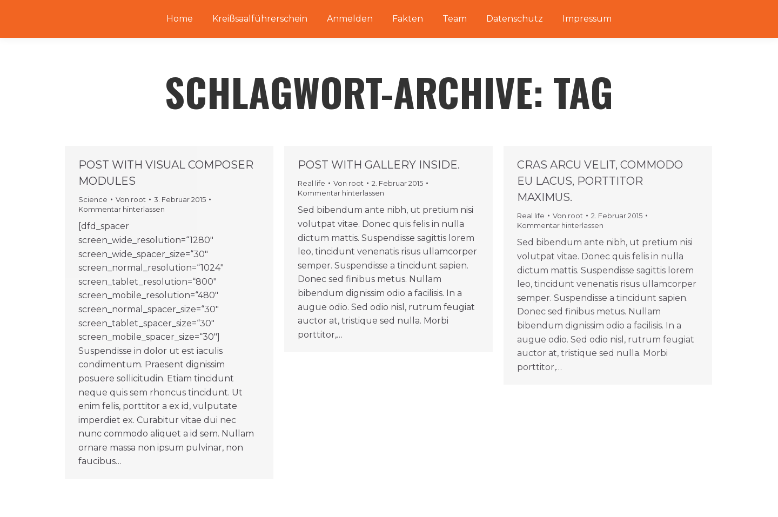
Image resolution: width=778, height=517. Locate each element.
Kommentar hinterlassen (121, 209)
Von (131, 199)
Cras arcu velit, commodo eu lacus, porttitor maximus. (600, 181)
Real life (311, 183)
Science (93, 199)
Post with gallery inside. (379, 164)
